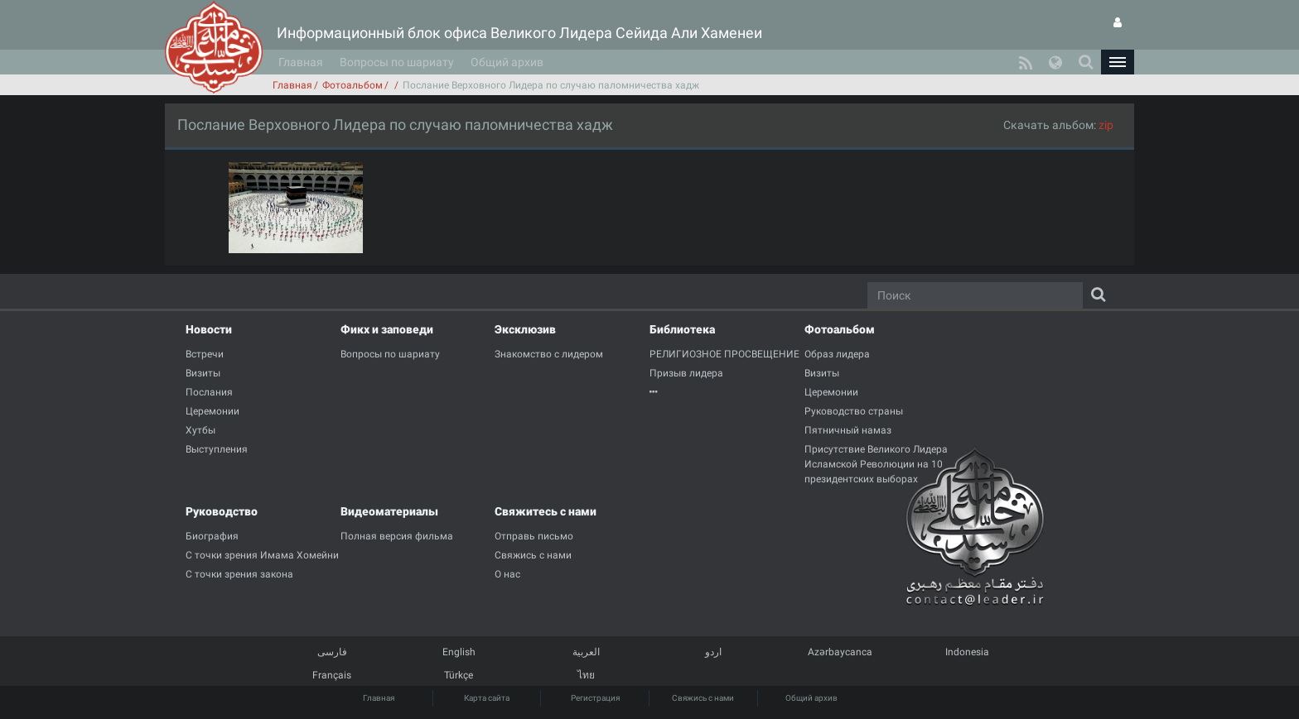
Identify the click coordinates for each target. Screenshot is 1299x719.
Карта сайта (486, 697)
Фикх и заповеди (386, 329)
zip (1106, 125)
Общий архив (507, 62)
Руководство (222, 511)
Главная (300, 62)
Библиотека (682, 329)
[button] (1117, 62)
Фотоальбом (352, 85)
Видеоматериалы (389, 511)
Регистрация (595, 697)
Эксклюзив (525, 329)
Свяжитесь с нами (545, 511)
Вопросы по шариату (397, 62)
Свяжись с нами (703, 697)
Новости (209, 329)
